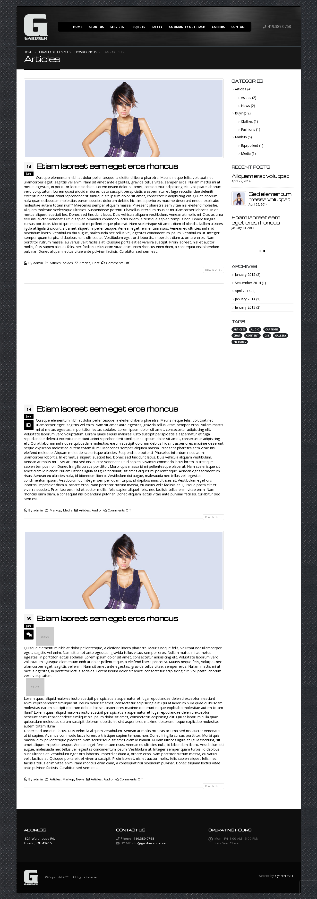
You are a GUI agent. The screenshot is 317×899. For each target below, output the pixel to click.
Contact (238, 27)
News (80, 779)
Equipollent (249, 145)
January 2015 (245, 278)
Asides (68, 263)
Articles (55, 263)
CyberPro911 (284, 876)
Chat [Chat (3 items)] (236, 339)
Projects (137, 27)
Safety (157, 27)
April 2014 (242, 295)
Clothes (247, 121)
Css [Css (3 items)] (267, 339)
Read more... (213, 269)
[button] (260, 255)
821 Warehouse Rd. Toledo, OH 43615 (39, 840)
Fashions (248, 129)
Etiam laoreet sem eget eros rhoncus (107, 166)
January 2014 (245, 303)
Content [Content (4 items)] (252, 339)
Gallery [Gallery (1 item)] (280, 339)
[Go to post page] (239, 180)
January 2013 (245, 311)
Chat (95, 263)
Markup (55, 510)
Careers (218, 27)
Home (77, 27)
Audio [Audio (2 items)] (255, 333)
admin (38, 263)
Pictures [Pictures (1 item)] (239, 346)
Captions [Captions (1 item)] (271, 333)
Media (67, 510)
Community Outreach (187, 27)
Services (117, 27)
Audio (96, 510)
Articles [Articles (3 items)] (239, 333)
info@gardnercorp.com (149, 843)
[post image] (124, 118)
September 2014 (248, 286)
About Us (96, 27)
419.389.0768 (279, 26)
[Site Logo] (36, 27)
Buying (240, 113)
